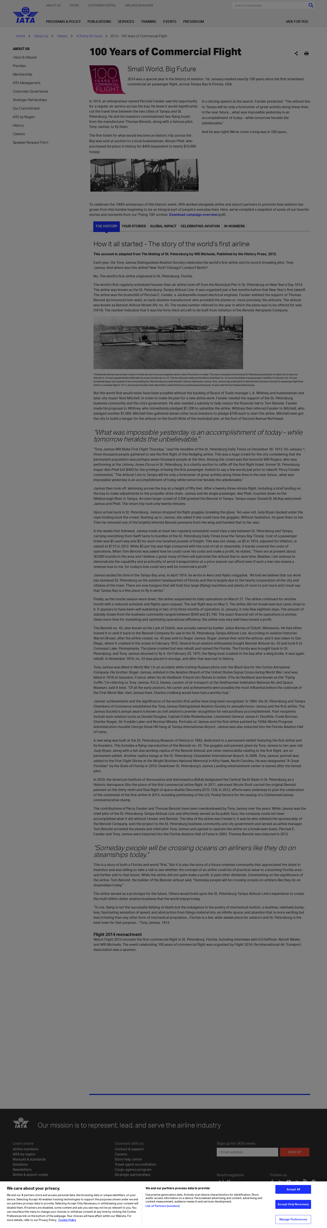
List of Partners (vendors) (163, 1206)
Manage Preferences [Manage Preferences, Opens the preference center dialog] (293, 1219)
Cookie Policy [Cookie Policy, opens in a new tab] (67, 1220)
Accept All (293, 1189)
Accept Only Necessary (293, 1204)
